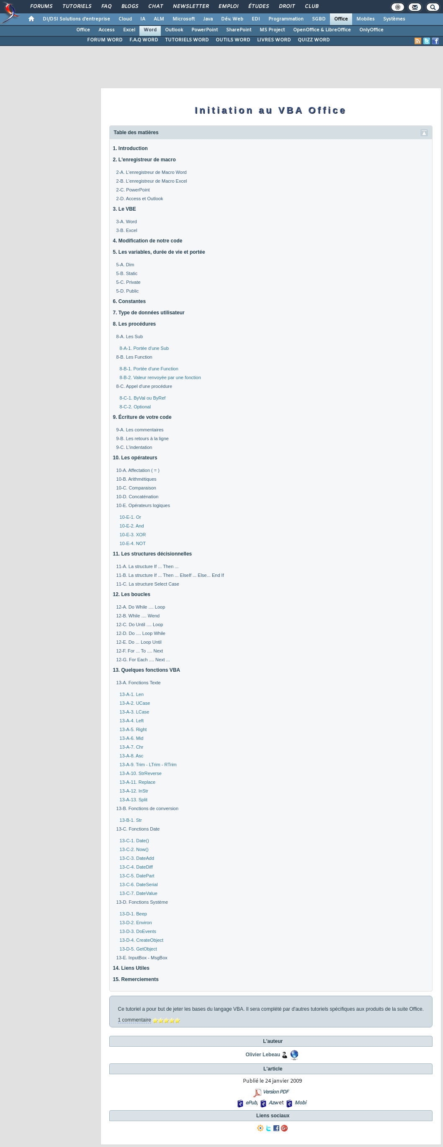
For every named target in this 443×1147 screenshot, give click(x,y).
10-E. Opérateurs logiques (143, 505)
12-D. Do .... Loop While (140, 633)
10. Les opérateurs (135, 458)
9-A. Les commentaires (140, 429)
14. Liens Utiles (131, 968)
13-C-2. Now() (134, 849)
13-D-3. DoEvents (138, 931)
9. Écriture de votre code (142, 417)
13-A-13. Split (134, 799)
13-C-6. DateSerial (139, 884)
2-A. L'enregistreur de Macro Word (151, 172)
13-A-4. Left (132, 720)
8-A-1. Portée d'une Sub (144, 348)
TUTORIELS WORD (187, 40)
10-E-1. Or (130, 517)
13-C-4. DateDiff (136, 866)
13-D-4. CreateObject (142, 940)
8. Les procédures (134, 324)
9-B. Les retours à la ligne (142, 438)
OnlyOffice (371, 30)
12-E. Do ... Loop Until (139, 642)
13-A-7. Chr (132, 746)
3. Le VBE (124, 209)
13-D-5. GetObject (138, 948)
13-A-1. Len (132, 694)
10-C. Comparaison (136, 487)
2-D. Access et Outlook (139, 198)
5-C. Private (128, 282)
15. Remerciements (136, 979)
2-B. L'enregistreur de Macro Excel (151, 181)
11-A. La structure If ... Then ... (147, 566)
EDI (256, 19)
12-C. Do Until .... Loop (139, 624)
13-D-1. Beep (133, 913)
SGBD (319, 19)
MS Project (272, 30)
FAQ (106, 6)
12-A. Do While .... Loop (140, 606)
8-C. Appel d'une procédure (144, 386)
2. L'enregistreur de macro (144, 160)
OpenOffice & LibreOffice (322, 30)
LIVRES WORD (274, 40)
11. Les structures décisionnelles (152, 554)
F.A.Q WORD (143, 40)
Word (150, 30)
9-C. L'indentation (134, 447)
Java (208, 19)
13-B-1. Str (131, 820)
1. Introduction (130, 148)
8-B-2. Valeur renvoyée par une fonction (160, 377)
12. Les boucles (131, 594)
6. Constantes (129, 301)
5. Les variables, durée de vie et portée (159, 252)
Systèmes (394, 19)
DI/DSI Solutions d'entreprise (76, 19)
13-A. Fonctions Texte (138, 682)
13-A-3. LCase (134, 711)
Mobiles (365, 19)
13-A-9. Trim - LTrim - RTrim (148, 764)
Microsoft (184, 19)
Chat (155, 6)
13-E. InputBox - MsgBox (141, 957)
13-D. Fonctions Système (142, 902)
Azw (273, 1103)
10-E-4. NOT (133, 543)
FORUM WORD (105, 40)
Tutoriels (76, 6)
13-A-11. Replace (138, 782)
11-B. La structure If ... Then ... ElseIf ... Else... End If (170, 575)
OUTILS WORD (233, 40)
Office (341, 19)
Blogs (129, 6)
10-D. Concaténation (137, 496)
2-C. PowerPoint (133, 189)
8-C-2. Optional (135, 406)
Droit (286, 6)
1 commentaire (134, 1020)
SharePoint (238, 30)
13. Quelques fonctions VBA (146, 670)
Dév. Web (232, 19)
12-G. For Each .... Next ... (143, 659)
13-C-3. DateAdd (137, 858)
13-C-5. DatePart (137, 875)
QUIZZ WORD (314, 40)
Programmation (286, 19)
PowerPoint (204, 30)
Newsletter (190, 6)
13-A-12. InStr (134, 790)
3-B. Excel (126, 230)
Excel (129, 30)
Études (258, 6)
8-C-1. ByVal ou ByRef (143, 397)
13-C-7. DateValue (138, 893)
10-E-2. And (132, 525)
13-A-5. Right (133, 729)
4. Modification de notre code (148, 241)
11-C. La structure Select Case (147, 583)
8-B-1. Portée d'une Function (149, 368)
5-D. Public (127, 290)
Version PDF (275, 1092)
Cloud (125, 19)
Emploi (228, 6)
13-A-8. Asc (132, 755)
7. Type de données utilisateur (149, 313)
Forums (41, 6)
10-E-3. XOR (133, 534)
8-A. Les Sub (129, 336)
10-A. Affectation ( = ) (138, 470)
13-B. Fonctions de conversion (147, 808)
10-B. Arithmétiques (136, 479)
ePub (251, 1103)
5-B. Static (127, 273)
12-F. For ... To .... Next (139, 650)
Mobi (300, 1103)
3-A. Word (126, 221)
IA (142, 19)
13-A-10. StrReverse (141, 773)
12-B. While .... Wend (138, 615)
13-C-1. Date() (134, 840)
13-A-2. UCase (135, 703)
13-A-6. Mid (132, 738)
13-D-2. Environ (136, 922)
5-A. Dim (125, 264)
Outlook (174, 30)
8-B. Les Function (134, 356)
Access (106, 30)
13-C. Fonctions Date (138, 828)
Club (311, 6)
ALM (159, 19)
